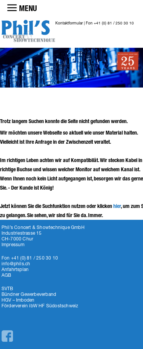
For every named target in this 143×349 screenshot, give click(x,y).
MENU (28, 8)
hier (117, 206)
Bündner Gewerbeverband (29, 294)
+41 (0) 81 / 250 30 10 (114, 23)
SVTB (7, 288)
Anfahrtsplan (15, 269)
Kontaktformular (69, 23)
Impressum (13, 244)
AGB (6, 275)
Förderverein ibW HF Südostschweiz (40, 305)
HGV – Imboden (18, 300)
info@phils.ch (16, 263)
